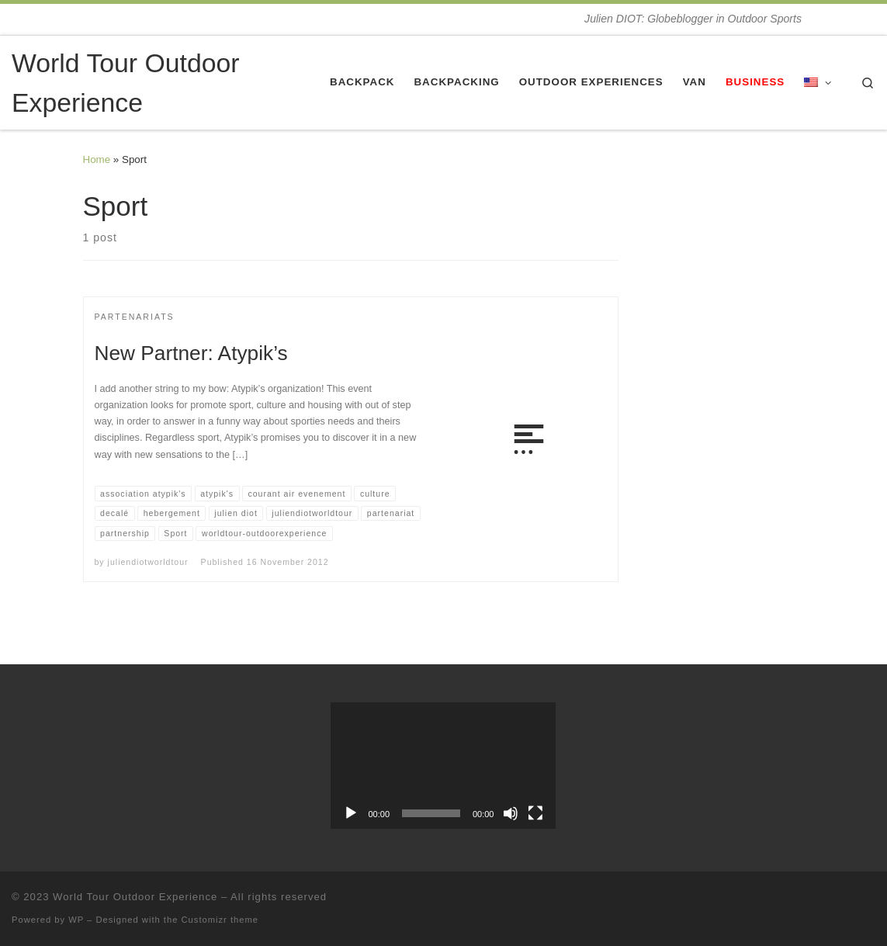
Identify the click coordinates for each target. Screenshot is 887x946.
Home (97, 159)
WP (76, 919)
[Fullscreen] (535, 813)
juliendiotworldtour (148, 562)
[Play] (351, 813)
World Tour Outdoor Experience (135, 897)
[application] (443, 765)
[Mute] (510, 813)
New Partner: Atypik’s (191, 353)
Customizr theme (220, 919)
